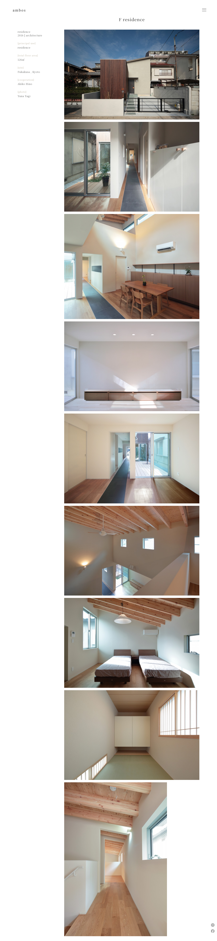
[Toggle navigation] (204, 9)
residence (24, 32)
